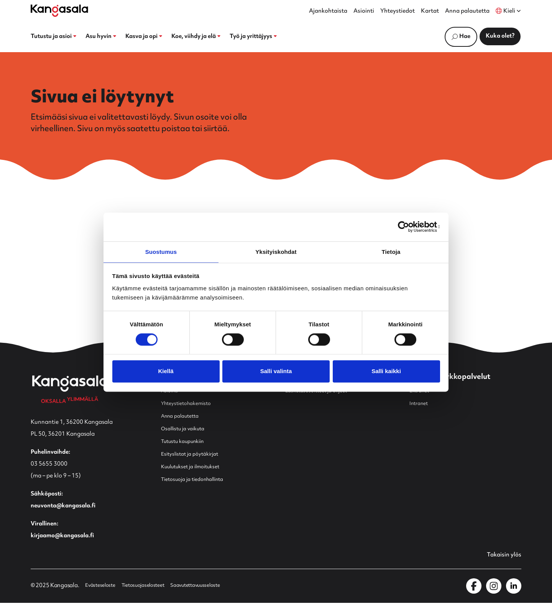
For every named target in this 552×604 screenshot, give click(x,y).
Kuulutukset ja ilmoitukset (195, 467)
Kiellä (165, 372)
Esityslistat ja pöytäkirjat (194, 455)
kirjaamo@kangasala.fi (62, 536)
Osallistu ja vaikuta (186, 429)
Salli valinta (276, 372)
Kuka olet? (500, 36)
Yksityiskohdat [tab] (275, 251)
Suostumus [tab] (161, 251)
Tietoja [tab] (391, 251)
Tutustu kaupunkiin (187, 442)
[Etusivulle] (59, 11)
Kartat (430, 11)
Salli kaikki (386, 372)
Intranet (420, 404)
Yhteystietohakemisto (190, 404)
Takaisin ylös (502, 556)
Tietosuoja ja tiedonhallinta (198, 480)
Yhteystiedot (397, 11)
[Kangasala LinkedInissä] (513, 587)
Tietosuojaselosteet (150, 587)
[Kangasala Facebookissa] (473, 587)
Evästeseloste (102, 587)
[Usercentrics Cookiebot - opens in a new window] (406, 226)
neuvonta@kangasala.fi (63, 506)
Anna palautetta (467, 11)
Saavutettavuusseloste (209, 587)
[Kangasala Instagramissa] (493, 587)
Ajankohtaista (328, 11)
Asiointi (363, 11)
